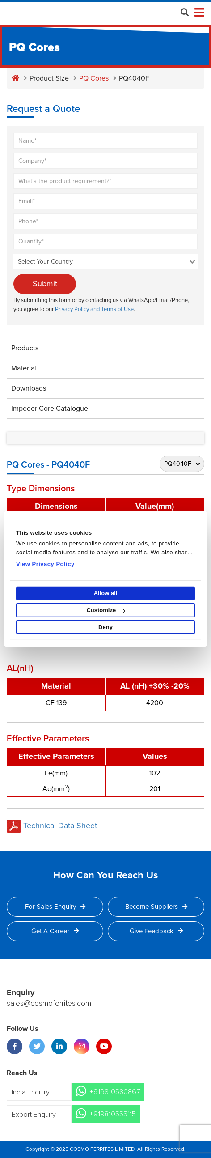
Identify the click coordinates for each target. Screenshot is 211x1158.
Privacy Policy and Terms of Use (94, 309)
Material (23, 368)
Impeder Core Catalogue (49, 408)
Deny (105, 627)
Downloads (28, 388)
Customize (105, 610)
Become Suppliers (156, 907)
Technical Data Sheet (52, 825)
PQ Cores (94, 78)
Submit (45, 284)
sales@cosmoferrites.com (49, 1004)
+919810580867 (114, 1091)
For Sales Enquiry (55, 907)
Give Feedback (156, 931)
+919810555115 (112, 1114)
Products (24, 348)
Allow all (106, 593)
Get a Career (55, 931)
